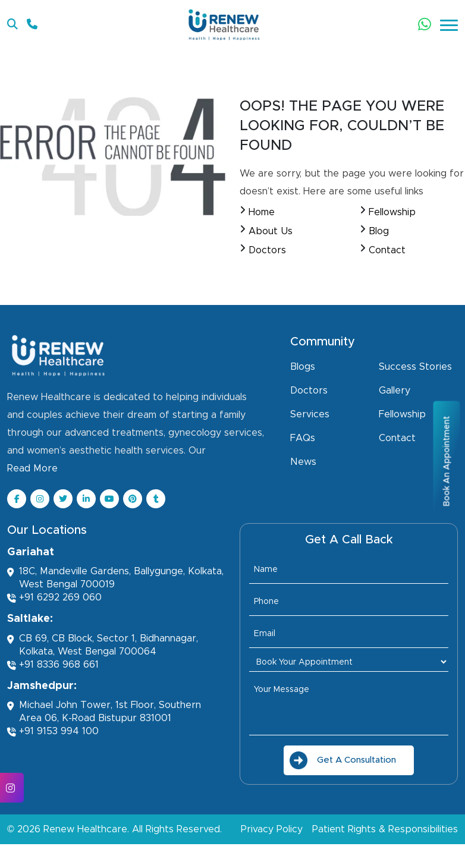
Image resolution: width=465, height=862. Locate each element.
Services (309, 414)
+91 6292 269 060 (54, 598)
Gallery (394, 390)
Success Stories (415, 367)
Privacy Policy (272, 829)
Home (262, 212)
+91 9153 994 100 (53, 731)
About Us (271, 231)
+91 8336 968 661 (53, 665)
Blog (379, 231)
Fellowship (392, 212)
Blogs (302, 367)
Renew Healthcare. (86, 829)
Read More (32, 468)
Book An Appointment (446, 461)
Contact (387, 250)
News (303, 462)
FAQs (302, 438)
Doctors (267, 250)
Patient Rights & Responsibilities (385, 829)
